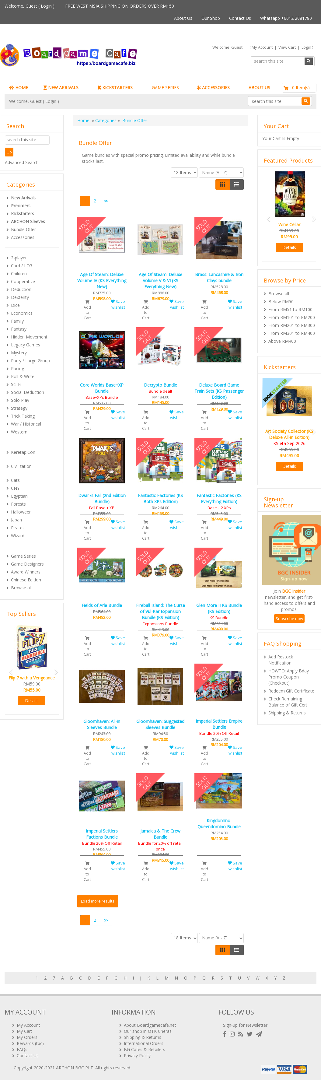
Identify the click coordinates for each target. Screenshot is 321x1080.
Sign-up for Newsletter (245, 1025)
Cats (15, 480)
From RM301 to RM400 (291, 333)
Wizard (17, 535)
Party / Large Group (30, 360)
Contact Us (240, 18)
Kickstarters (22, 213)
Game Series (23, 556)
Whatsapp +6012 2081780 (286, 18)
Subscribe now (289, 618)
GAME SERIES (165, 87)
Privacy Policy (137, 1055)
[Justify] (236, 184)
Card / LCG (21, 265)
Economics (22, 313)
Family (17, 321)
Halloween (21, 512)
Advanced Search (22, 162)
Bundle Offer (23, 229)
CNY (15, 488)
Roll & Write (22, 376)
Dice (15, 305)
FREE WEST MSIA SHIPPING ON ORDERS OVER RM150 (119, 6)
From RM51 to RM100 (290, 309)
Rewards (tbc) (30, 1043)
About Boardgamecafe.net (150, 1025)
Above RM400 (282, 341)
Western (19, 432)
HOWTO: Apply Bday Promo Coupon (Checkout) (288, 677)
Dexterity (20, 297)
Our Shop (210, 18)
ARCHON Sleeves (28, 221)
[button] (9, 669)
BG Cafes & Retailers (144, 1049)
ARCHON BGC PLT (74, 1068)
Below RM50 (281, 301)
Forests (18, 504)
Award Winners (25, 572)
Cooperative (23, 281)
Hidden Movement (29, 337)
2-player (19, 258)
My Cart (24, 1031)
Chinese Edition (26, 580)
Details (32, 700)
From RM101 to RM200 (291, 317)
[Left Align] (222, 184)
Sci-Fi (16, 384)
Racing (17, 368)
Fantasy (18, 329)
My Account (262, 47)
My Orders (27, 1037)
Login (46, 6)
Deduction (21, 289)
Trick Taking (23, 416)
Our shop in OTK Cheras (148, 1031)
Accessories (22, 237)
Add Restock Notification (280, 660)
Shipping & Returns (287, 713)
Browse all (21, 588)
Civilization (21, 466)
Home (83, 120)
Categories (106, 120)
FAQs (22, 1049)
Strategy (19, 408)
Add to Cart (87, 310)
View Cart (287, 47)
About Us (183, 18)
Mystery (19, 353)
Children (19, 273)
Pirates (18, 528)
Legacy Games (25, 345)
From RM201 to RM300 (291, 325)
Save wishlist (118, 304)
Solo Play (20, 400)
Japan (16, 520)
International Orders (143, 1043)
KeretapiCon (23, 452)
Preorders (20, 206)
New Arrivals (23, 198)
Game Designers (27, 564)
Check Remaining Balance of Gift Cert (287, 702)
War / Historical (26, 424)
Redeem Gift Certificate (291, 691)
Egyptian (19, 496)
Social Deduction (27, 392)
